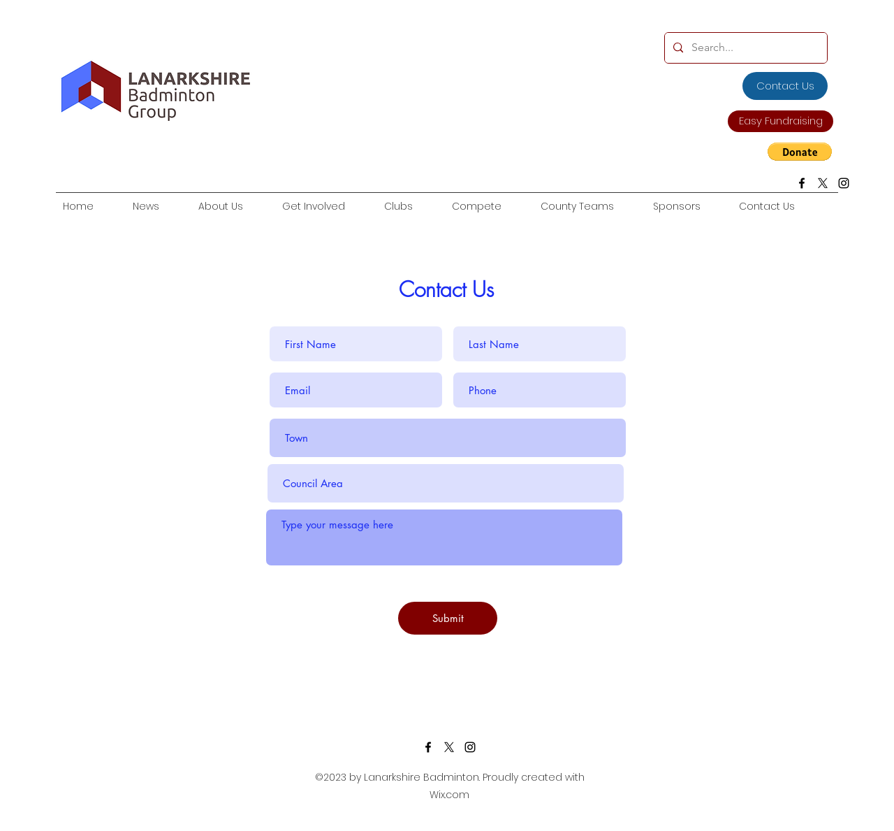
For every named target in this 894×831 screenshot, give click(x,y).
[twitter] (449, 747)
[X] (823, 183)
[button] (800, 152)
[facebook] (802, 183)
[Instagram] (844, 183)
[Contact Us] (785, 86)
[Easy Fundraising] (780, 121)
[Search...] (744, 48)
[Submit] (447, 618)
